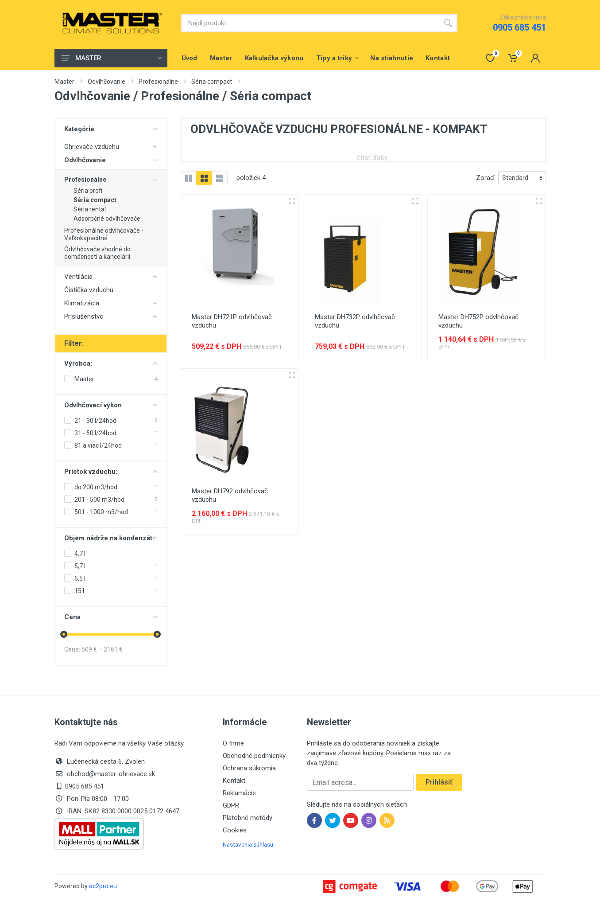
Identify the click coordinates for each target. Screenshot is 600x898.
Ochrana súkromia (249, 768)
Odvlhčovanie (106, 81)
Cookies (235, 830)
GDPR (231, 805)
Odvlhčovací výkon (111, 405)
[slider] (64, 634)
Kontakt (234, 781)
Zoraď (485, 178)
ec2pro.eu (103, 886)
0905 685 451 (519, 27)
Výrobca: (111, 363)
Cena (111, 617)
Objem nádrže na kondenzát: (111, 538)
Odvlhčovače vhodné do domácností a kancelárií (97, 253)
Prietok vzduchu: (111, 472)
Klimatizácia (81, 303)
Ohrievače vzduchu (91, 147)
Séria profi (88, 190)
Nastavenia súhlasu (248, 844)
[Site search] (310, 23)
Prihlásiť (439, 782)
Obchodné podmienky (254, 756)
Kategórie (111, 129)
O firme (233, 743)
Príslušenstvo (84, 316)
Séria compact (211, 81)
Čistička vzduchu (88, 290)
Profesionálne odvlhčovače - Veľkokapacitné (103, 234)
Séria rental (90, 209)
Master (64, 81)
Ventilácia (78, 277)
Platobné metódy (247, 818)
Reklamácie (239, 793)
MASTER (112, 58)
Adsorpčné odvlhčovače (107, 218)
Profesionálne (158, 81)
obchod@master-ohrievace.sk (111, 774)
